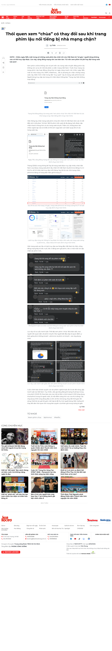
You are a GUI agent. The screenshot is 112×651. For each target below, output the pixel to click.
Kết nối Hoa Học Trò (58, 528)
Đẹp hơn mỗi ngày (40, 17)
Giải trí (23, 17)
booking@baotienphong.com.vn (36, 539)
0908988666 (53, 539)
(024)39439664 (53, 536)
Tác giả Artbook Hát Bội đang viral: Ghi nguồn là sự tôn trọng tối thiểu (13, 448)
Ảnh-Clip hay (76, 17)
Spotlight (94, 17)
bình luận (64, 53)
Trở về (3, 72)
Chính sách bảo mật (102, 534)
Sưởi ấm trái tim (69, 525)
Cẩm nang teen (94, 525)
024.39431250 (7, 539)
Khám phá (15, 17)
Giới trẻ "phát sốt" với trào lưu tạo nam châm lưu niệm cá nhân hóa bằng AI (14, 496)
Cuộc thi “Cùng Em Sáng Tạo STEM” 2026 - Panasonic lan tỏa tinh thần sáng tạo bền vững (43, 472)
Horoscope (102, 17)
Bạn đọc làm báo (11, 552)
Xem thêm (109, 17)
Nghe (3, 58)
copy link (56, 53)
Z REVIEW (85, 17)
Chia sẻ (3, 63)
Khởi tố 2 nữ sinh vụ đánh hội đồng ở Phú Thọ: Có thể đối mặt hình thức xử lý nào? (73, 472)
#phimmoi (48, 417)
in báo (60, 53)
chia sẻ (48, 53)
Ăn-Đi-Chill (67, 17)
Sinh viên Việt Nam (77, 4)
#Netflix (57, 417)
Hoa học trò (6, 518)
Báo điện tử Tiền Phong (56, 11)
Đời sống (7, 17)
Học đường (30, 17)
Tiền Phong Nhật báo (61, 4)
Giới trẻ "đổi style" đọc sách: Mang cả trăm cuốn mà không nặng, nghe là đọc (14, 472)
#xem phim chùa (34, 417)
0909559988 (30, 536)
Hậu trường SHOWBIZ (53, 17)
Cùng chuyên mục (11, 425)
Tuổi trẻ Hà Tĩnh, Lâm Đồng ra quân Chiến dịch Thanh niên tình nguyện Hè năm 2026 (44, 448)
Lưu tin (3, 67)
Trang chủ (2, 17)
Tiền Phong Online (45, 4)
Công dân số (30, 528)
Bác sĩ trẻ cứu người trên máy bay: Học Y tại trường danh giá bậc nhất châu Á (43, 496)
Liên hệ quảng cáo (31, 534)
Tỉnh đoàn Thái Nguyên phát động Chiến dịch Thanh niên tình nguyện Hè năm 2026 (74, 496)
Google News (2, 28)
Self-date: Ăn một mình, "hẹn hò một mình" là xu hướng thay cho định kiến (73, 448)
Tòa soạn (4, 534)
